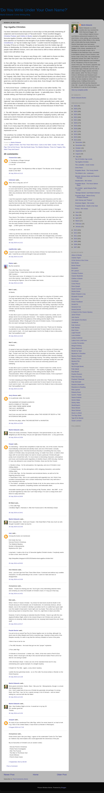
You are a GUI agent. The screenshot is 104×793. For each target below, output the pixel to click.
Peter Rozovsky (77, 376)
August (78, 154)
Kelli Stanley (76, 327)
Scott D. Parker (76, 395)
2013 (75, 230)
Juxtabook (75, 322)
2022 (75, 117)
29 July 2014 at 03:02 (16, 563)
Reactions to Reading (78, 387)
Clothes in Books (26, 36)
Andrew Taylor (76, 258)
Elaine (11, 263)
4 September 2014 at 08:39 (18, 762)
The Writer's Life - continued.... (85, 173)
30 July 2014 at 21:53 (16, 713)
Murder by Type (77, 351)
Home (35, 774)
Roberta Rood (76, 392)
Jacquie (11, 720)
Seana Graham (76, 397)
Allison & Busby (77, 255)
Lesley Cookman (77, 338)
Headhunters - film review (83, 181)
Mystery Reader (77, 356)
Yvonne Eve (13, 157)
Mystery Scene (76, 358)
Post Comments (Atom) (20, 779)
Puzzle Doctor (13, 630)
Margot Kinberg (76, 345)
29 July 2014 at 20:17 (16, 624)
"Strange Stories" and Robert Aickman (87, 193)
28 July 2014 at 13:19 (16, 336)
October (78, 148)
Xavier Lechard (76, 420)
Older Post (62, 774)
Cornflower (75, 281)
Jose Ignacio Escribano (79, 320)
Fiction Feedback (77, 302)
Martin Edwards (14, 430)
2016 (75, 134)
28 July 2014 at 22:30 (16, 526)
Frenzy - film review (81, 208)
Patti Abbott (75, 369)
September (79, 151)
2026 (75, 106)
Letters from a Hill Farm (79, 340)
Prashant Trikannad (78, 379)
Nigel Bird (75, 364)
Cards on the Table (45, 145)
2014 (75, 140)
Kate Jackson (76, 325)
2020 (75, 123)
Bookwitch (75, 268)
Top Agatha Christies (82, 162)
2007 (75, 247)
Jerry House (13, 395)
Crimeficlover (8, 43)
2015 (75, 137)
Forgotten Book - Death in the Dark (86, 206)
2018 (75, 128)
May (77, 215)
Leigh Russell (76, 333)
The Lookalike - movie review (84, 165)
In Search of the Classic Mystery (82, 312)
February (79, 224)
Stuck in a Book (77, 413)
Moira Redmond (77, 348)
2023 (75, 114)
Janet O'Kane (76, 314)
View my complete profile (80, 90)
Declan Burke (76, 291)
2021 (75, 120)
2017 (75, 131)
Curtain (54, 145)
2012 (75, 233)
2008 (75, 244)
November (79, 145)
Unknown (12, 180)
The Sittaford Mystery (42, 147)
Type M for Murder (77, 418)
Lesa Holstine (76, 335)
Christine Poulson (10, 36)
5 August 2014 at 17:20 (16, 727)
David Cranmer (76, 289)
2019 (75, 126)
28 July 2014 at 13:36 (16, 389)
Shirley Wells (76, 402)
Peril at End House (14, 147)
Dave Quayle (76, 286)
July (77, 156)
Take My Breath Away (28, 147)
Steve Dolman (76, 410)
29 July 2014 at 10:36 (16, 579)
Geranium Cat (76, 307)
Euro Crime (75, 299)
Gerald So (75, 304)
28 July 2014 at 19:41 (16, 512)
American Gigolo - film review (84, 203)
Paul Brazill (75, 371)
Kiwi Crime (75, 330)
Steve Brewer (76, 408)
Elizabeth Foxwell (77, 296)
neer (10, 533)
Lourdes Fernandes (78, 343)
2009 (75, 241)
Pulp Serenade (76, 382)
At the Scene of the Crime (80, 260)
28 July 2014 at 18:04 (16, 496)
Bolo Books (75, 263)
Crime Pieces (76, 283)
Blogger (63, 787)
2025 (75, 108)
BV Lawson (75, 270)
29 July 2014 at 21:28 (16, 677)
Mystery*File (76, 361)
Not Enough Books (78, 366)
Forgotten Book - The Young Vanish (86, 170)
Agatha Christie (14, 145)
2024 (75, 111)
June (77, 212)
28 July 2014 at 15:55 (16, 423)
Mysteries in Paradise (78, 353)
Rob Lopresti (76, 389)
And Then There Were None (29, 145)
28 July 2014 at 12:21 (16, 242)
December (79, 142)
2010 (75, 238)
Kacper (11, 444)
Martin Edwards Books (79, 98)
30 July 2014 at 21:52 (16, 697)
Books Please (76, 265)
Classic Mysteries (77, 276)
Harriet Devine (76, 309)
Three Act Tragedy (56, 147)
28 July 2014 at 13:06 (16, 283)
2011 (75, 236)
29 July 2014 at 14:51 (16, 593)
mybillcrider (13, 249)
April (77, 218)
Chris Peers (79, 167)
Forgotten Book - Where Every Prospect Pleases (85, 196)
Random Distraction (78, 384)
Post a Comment (12, 766)
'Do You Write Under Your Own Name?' (33, 10)
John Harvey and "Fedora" (83, 200)
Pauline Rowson (77, 374)
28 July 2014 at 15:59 (16, 437)
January (78, 226)
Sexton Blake (76, 400)
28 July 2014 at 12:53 (16, 256)
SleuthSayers (76, 405)
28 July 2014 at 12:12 (16, 173)
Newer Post (9, 774)
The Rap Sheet (76, 415)
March (78, 221)
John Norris (75, 317)
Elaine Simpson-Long (78, 294)
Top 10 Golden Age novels (83, 159)
